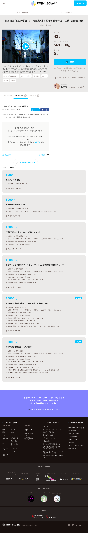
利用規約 (71, 442)
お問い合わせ (72, 436)
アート (13, 429)
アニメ (4, 435)
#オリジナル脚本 (26, 76)
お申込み (46, 426)
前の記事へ (7, 155)
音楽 (12, 432)
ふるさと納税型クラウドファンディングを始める (53, 447)
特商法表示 (72, 448)
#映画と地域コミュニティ (11, 76)
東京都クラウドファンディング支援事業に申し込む (53, 452)
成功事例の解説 (48, 435)
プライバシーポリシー (75, 445)
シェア (58, 78)
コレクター (34, 95)
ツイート (67, 78)
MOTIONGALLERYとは (76, 428)
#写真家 (6, 80)
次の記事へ (44, 155)
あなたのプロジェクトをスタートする (44, 409)
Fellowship (46, 441)
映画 (48, 25)
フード (13, 451)
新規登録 (80, 3)
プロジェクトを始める (65, 12)
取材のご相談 (72, 439)
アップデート (21, 95)
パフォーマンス (6, 449)
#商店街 (13, 80)
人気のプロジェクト (28, 430)
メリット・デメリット (50, 438)
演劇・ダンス (15, 441)
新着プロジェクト (28, 434)
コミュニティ (6, 439)
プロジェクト (8, 95)
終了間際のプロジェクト (28, 439)
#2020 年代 (72, 431)
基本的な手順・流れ (49, 432)
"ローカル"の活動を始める (51, 444)
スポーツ (14, 448)
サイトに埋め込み (78, 78)
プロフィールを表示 (76, 87)
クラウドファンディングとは (52, 429)
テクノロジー (14, 444)
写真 (3, 432)
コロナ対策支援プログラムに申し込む (53, 456)
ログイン (5, 3)
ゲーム (13, 435)
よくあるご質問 (73, 434)
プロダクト (14, 438)
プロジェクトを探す (22, 12)
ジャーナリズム (6, 455)
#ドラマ (44, 76)
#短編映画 (36, 76)
